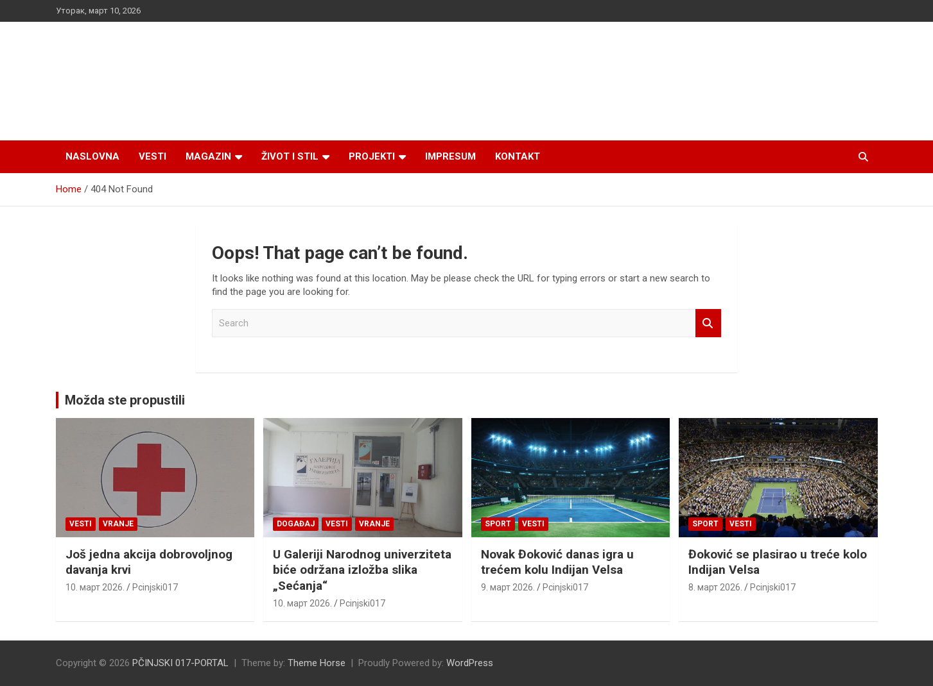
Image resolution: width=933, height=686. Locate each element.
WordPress (469, 663)
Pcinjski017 (155, 587)
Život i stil (289, 156)
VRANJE (118, 523)
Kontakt (517, 156)
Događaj (296, 523)
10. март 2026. (95, 587)
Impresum (450, 156)
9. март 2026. (508, 587)
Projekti (372, 156)
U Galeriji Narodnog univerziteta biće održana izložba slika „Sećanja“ (362, 570)
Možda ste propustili (125, 400)
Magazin (208, 156)
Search (708, 323)
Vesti (152, 156)
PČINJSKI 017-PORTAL (180, 663)
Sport (498, 523)
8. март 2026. (715, 587)
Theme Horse (316, 663)
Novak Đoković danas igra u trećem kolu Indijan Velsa (557, 562)
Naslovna (92, 156)
